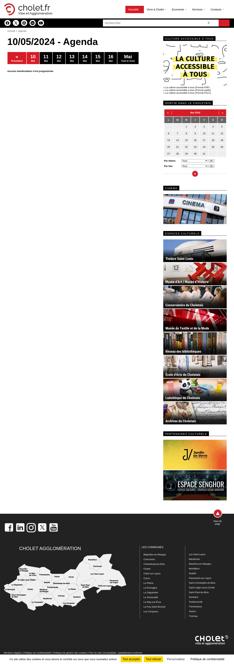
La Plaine (148, 583)
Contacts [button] (217, 9)
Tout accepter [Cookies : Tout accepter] (131, 659)
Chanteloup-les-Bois (154, 564)
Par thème (170, 160)
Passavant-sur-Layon (200, 578)
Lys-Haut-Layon (197, 554)
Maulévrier (194, 559)
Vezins (192, 611)
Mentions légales (13, 652)
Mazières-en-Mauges (200, 563)
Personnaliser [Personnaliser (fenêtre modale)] (176, 659)
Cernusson (149, 559)
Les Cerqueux (151, 611)
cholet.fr (34, 8)
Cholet (147, 568)
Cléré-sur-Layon (152, 573)
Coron (147, 578)
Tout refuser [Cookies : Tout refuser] (153, 659)
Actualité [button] (134, 9)
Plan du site (95, 652)
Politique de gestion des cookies (70, 652)
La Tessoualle (151, 597)
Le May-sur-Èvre (152, 602)
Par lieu (168, 166)
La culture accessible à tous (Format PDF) (187, 87)
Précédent (17, 58)
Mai (33, 58)
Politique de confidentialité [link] (207, 659)
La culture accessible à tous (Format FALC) (188, 92)
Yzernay (193, 616)
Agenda (22, 31)
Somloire (193, 597)
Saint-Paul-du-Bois (199, 592)
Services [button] (198, 9)
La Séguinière (151, 592)
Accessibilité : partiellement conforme (122, 652)
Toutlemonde (195, 601)
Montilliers (194, 568)
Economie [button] (179, 9)
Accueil (11, 31)
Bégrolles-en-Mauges (155, 554)
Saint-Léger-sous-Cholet (202, 587)
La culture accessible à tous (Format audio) (188, 90)
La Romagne (150, 587)
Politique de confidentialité (37, 652)
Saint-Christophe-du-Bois (202, 582)
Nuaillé (192, 573)
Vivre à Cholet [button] (156, 9)
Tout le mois (128, 58)
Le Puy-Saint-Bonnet (154, 606)
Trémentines (195, 606)
